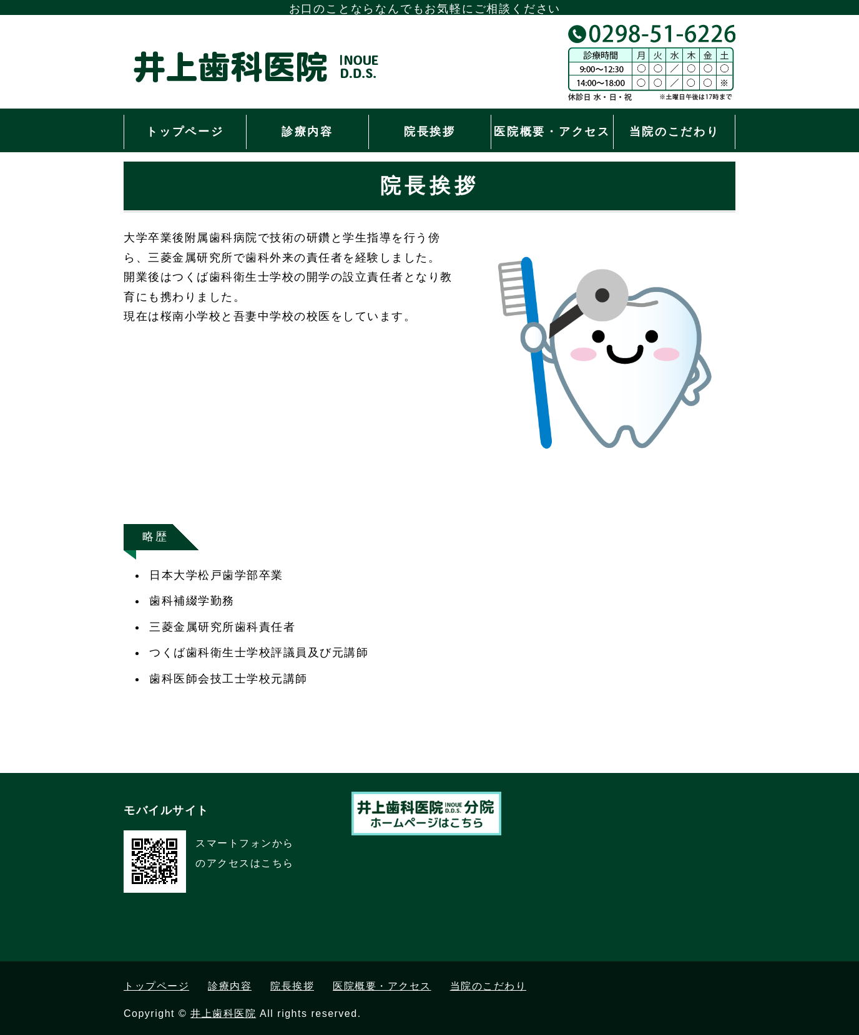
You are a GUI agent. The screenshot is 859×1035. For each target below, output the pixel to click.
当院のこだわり (674, 131)
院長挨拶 (430, 131)
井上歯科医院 (223, 1013)
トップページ (184, 131)
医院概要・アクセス (552, 131)
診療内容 (307, 131)
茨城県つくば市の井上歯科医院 (270, 81)
